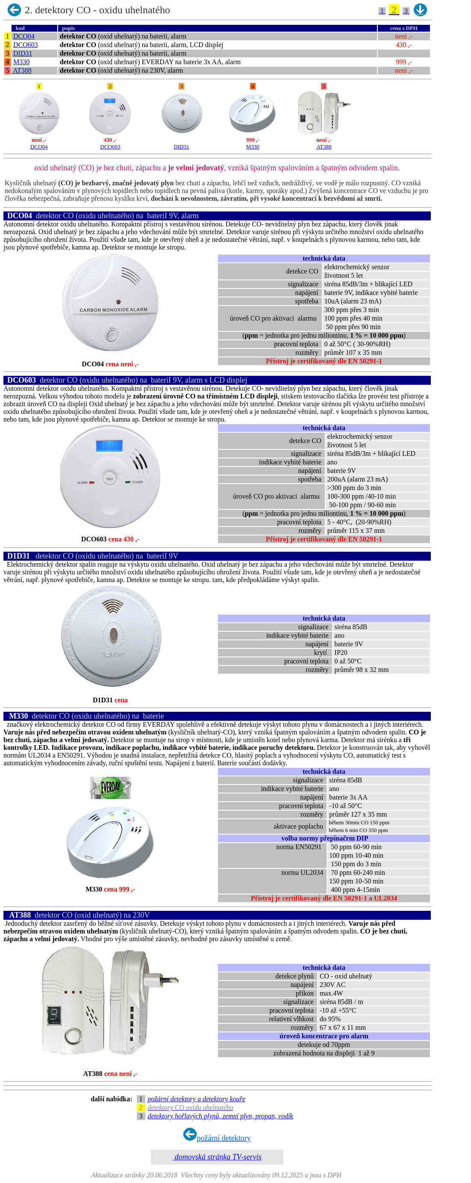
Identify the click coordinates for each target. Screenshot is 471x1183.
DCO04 (24, 36)
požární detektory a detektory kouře (196, 1099)
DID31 (22, 53)
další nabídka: (113, 1099)
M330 (21, 61)
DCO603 (25, 44)
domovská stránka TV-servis (217, 1157)
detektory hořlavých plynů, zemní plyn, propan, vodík (220, 1116)
